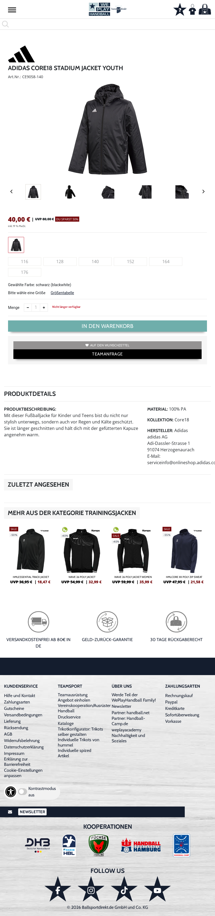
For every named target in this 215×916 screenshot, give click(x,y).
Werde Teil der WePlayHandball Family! (134, 697)
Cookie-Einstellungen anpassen (23, 773)
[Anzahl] (36, 308)
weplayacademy (126, 729)
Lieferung (12, 721)
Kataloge (66, 723)
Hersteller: (160, 430)
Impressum (14, 753)
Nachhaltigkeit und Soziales (128, 738)
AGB (8, 734)
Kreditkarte (174, 708)
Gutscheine (14, 708)
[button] (12, 10)
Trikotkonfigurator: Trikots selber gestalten (80, 731)
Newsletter (121, 706)
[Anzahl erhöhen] (44, 308)
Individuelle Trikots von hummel (78, 742)
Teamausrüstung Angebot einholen (74, 697)
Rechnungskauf (179, 695)
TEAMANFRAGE (107, 354)
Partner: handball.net (130, 712)
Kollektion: (160, 419)
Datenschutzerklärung (24, 747)
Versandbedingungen (23, 714)
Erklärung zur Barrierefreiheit (17, 761)
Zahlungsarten (17, 702)
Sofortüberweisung (182, 714)
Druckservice (69, 717)
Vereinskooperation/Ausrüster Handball (84, 708)
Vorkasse (173, 721)
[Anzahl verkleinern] (28, 308)
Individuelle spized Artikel (74, 753)
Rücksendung (16, 727)
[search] (107, 24)
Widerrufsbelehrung (22, 740)
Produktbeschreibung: (30, 409)
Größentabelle (62, 293)
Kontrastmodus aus (42, 791)
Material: (157, 409)
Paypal (171, 702)
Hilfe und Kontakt (19, 695)
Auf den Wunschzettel (107, 345)
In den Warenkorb (107, 326)
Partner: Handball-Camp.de (128, 721)
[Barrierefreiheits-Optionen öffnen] (10, 791)
